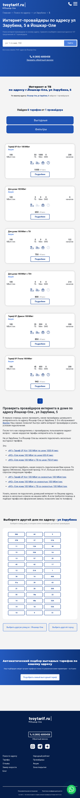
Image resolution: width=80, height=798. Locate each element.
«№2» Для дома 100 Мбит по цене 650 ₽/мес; (30, 455)
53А (52, 607)
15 (16, 552)
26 (34, 589)
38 (52, 546)
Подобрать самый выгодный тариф (40, 677)
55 (16, 595)
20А (52, 589)
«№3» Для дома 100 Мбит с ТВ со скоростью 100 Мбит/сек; (37, 486)
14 (16, 601)
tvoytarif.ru (13, 4)
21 (16, 589)
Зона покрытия (39, 767)
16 (34, 577)
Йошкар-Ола (10, 8)
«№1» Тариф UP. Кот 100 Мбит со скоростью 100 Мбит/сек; (37, 477)
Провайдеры (38, 760)
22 (52, 595)
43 (52, 583)
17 (52, 564)
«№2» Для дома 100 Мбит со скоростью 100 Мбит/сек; (35, 481)
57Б (16, 540)
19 (16, 607)
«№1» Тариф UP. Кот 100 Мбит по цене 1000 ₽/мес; (33, 450)
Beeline (6, 423)
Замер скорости (10, 767)
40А (52, 577)
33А (34, 552)
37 (34, 540)
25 (52, 558)
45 (16, 564)
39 (34, 583)
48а (34, 601)
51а (16, 583)
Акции (36, 763)
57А (52, 540)
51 (52, 613)
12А (34, 546)
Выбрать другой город (63, 627)
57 (34, 558)
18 (34, 607)
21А (34, 570)
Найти (70, 43)
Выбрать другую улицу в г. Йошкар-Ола (25, 627)
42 (34, 564)
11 (16, 546)
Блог (5, 771)
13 (16, 558)
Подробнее (40, 174)
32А (52, 601)
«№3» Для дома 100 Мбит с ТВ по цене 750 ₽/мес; (33, 460)
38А (16, 534)
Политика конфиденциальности (52, 791)
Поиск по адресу (10, 756)
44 (34, 534)
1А (52, 552)
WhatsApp (32, 746)
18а (34, 595)
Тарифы (6, 760)
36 (16, 577)
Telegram (40, 746)
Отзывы (6, 763)
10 (16, 613)
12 (16, 570)
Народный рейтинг (41, 756)
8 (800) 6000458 (41, 56)
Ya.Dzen (47, 746)
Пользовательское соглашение (28, 791)
